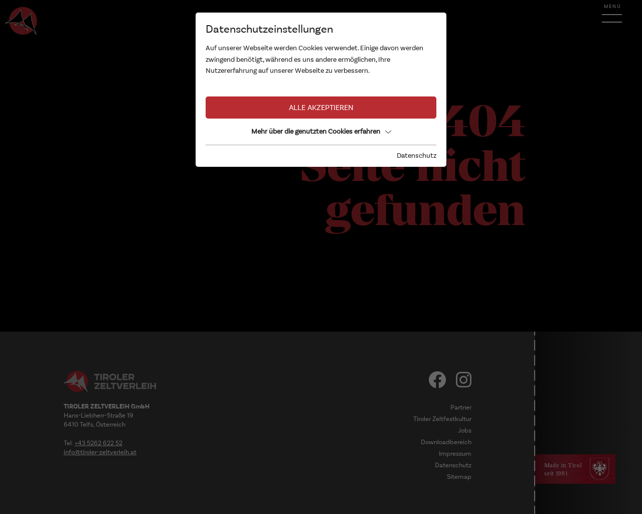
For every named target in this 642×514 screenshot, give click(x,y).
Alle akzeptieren (321, 107)
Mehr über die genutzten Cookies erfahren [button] (321, 131)
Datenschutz (416, 155)
